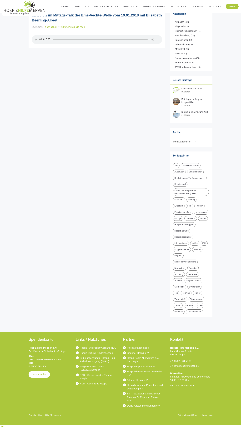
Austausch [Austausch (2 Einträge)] (179, 172)
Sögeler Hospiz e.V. (137, 380)
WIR (77, 6)
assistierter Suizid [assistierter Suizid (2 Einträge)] (190, 165)
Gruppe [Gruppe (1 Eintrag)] (178, 218)
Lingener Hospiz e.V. (138, 353)
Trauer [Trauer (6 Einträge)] (197, 293)
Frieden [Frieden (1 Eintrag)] (199, 206)
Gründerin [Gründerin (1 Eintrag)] (190, 218)
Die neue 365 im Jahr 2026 (195, 112)
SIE (87, 6)
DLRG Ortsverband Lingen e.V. (143, 405)
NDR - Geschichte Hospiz (93, 383)
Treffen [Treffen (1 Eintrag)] (178, 305)
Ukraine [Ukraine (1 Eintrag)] (189, 305)
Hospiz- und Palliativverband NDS (98, 347)
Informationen (182, 44)
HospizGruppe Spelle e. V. (141, 366)
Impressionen (182, 40)
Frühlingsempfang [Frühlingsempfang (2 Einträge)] (183, 212)
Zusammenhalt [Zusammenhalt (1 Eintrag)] (194, 311)
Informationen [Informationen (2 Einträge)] (181, 243)
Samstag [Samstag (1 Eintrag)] (193, 268)
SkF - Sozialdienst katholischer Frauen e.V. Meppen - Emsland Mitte (143, 397)
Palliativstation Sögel (138, 347)
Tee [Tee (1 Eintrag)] (176, 293)
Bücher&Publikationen (186, 31)
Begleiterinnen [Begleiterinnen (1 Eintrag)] (195, 172)
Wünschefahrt (154, 6)
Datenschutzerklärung (188, 415)
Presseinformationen (185, 58)
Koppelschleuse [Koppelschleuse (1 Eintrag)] (182, 249)
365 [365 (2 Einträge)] (176, 165)
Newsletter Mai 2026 (191, 88)
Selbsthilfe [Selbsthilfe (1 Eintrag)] (192, 274)
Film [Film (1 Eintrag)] (189, 206)
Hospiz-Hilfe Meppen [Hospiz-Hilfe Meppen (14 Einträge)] (184, 224)
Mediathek (51, 26)
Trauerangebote (183, 62)
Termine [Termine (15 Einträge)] (186, 293)
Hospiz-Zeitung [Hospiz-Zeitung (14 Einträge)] (182, 231)
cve (2, 426)
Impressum (207, 415)
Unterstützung (106, 6)
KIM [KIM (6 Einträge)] (204, 243)
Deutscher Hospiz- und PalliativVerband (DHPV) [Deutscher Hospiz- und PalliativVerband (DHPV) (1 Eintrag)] (186, 192)
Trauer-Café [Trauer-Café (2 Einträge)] (180, 299)
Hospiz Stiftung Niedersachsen (96, 353)
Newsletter (180, 53)
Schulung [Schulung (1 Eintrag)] (179, 274)
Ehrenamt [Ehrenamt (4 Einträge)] (179, 199)
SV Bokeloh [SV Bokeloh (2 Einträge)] (194, 287)
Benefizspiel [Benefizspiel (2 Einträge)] (180, 184)
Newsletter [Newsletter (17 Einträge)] (179, 268)
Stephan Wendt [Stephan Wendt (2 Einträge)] (193, 280)
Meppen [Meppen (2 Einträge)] (178, 255)
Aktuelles (178, 6)
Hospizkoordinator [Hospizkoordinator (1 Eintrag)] (183, 237)
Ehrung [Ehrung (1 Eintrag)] (191, 199)
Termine (197, 6)
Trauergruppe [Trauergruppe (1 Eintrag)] (196, 299)
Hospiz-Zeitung (182, 35)
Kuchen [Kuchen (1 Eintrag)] (197, 249)
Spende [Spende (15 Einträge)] (178, 280)
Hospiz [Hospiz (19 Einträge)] (203, 218)
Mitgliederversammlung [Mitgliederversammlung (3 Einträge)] (185, 262)
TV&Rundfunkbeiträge (72, 26)
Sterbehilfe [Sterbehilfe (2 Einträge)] (180, 287)
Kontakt (215, 6)
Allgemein (180, 26)
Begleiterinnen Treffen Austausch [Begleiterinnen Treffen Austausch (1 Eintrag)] (190, 178)
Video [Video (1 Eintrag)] (200, 305)
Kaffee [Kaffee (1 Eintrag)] (195, 243)
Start (65, 6)
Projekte (130, 6)
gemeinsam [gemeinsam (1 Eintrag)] (201, 212)
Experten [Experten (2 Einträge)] (179, 206)
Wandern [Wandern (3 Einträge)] (179, 311)
